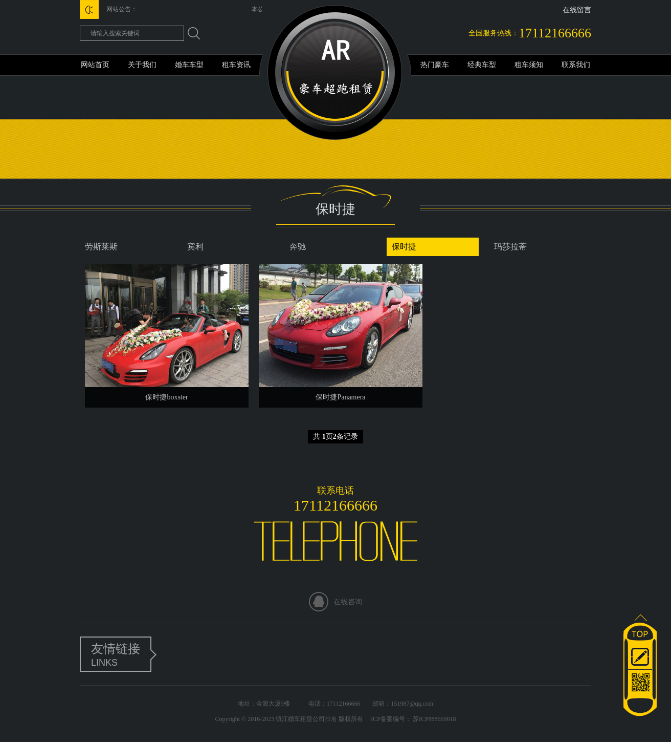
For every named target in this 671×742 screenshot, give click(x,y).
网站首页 (95, 65)
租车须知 (529, 65)
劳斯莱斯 (101, 246)
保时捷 (404, 246)
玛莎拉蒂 (510, 246)
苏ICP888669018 (433, 719)
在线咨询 (347, 602)
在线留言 (577, 10)
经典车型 (481, 65)
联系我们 (576, 65)
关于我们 (142, 65)
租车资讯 (236, 65)
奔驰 (297, 246)
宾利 (195, 246)
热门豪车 (434, 65)
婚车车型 (189, 65)
